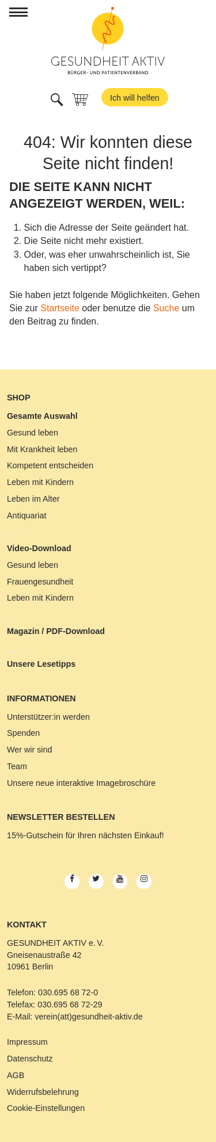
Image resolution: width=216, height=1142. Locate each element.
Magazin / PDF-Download (56, 631)
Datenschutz (29, 1058)
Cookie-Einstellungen (46, 1108)
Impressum (27, 1041)
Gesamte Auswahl (42, 416)
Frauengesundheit (40, 581)
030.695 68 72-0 (68, 992)
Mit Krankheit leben (42, 449)
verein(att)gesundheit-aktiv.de (88, 1016)
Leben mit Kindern (40, 482)
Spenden (23, 733)
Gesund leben (32, 432)
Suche (166, 308)
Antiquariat (26, 515)
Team (17, 766)
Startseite (59, 308)
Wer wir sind (29, 749)
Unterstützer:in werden (48, 716)
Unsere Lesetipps (41, 664)
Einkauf (148, 835)
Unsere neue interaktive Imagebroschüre (81, 783)
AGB (15, 1075)
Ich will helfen (135, 97)
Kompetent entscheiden (50, 465)
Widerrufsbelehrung (43, 1092)
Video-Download (39, 548)
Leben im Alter (33, 498)
